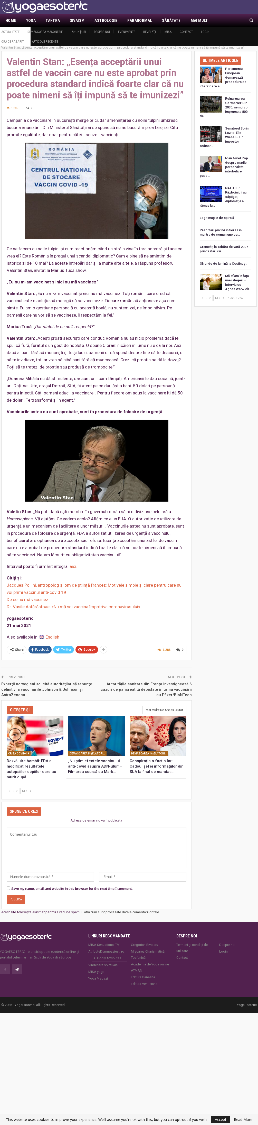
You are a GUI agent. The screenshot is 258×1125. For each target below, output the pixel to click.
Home (11, 20)
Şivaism (77, 20)
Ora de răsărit (12, 41)
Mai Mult (199, 20)
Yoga (31, 20)
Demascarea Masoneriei (45, 32)
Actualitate (10, 32)
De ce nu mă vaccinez (27, 599)
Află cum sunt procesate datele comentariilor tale (121, 912)
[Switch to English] (49, 637)
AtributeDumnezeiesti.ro (106, 951)
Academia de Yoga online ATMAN (150, 967)
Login (205, 32)
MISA (168, 32)
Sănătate (171, 20)
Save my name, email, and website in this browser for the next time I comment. (71, 888)
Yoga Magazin (99, 978)
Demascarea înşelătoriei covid (88, 753)
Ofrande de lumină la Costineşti (223, 263)
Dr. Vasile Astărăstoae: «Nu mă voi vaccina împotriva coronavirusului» (73, 606)
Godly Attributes (109, 958)
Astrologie (105, 20)
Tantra (53, 20)
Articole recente (45, 41)
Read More (243, 1119)
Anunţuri (79, 32)
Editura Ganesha (143, 977)
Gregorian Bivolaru (144, 945)
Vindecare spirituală (103, 965)
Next (26, 791)
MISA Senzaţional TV (103, 945)
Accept (220, 1119)
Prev (13, 791)
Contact (186, 32)
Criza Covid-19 (18, 753)
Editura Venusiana (144, 984)
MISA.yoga (96, 972)
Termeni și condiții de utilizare (192, 948)
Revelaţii (150, 32)
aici (73, 566)
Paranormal (139, 20)
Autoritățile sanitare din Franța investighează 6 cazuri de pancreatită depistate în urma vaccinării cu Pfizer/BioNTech (146, 689)
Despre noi (102, 32)
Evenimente (126, 32)
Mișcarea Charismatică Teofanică (148, 954)
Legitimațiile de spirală (217, 218)
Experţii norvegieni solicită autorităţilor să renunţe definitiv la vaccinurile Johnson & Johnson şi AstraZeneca (46, 689)
